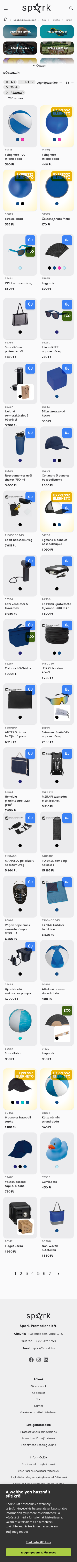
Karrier (38, 1406)
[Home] (5, 20)
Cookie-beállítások (38, 1542)
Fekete (27, 82)
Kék (11, 82)
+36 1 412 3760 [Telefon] (46, 1341)
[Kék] (17, 139)
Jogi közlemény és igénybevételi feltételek (38, 1477)
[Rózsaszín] (22, 139)
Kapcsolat (38, 1393)
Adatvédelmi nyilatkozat (38, 1464)
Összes (38, 65)
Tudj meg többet (17, 1532)
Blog (38, 1399)
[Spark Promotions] (36, 8)
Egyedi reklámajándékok (38, 1438)
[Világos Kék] (20, 268)
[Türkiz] (20, 1038)
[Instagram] (38, 1359)
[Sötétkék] (57, 332)
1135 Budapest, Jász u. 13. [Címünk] (45, 1334)
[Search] (71, 8)
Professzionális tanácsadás (38, 1432)
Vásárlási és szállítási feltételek (38, 1471)
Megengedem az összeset (38, 1552)
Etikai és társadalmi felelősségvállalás (38, 1484)
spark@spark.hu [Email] (44, 1348)
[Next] (58, 1273)
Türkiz (12, 87)
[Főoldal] (38, 1316)
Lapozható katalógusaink (38, 1445)
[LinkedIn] (46, 1359)
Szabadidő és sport (25, 20)
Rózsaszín (15, 92)
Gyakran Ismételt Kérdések (38, 1412)
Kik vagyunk (38, 1386)
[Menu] (5, 8)
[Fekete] (22, 203)
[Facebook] (31, 1359)
